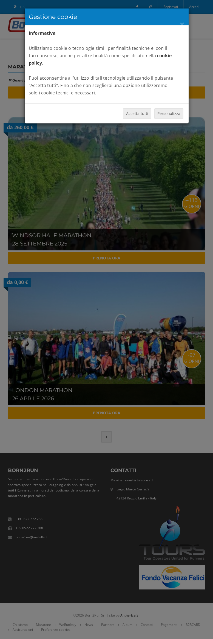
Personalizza (168, 113)
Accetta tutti (137, 113)
